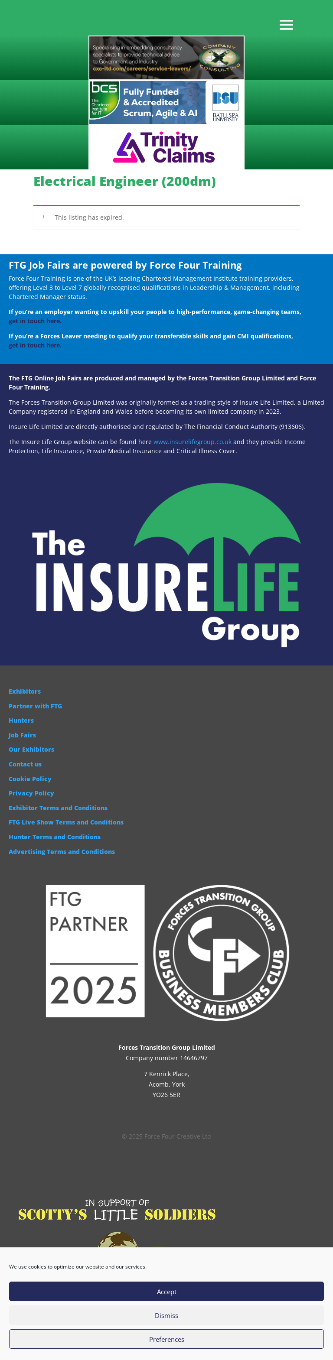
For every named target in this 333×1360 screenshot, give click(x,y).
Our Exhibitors (31, 749)
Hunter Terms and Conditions (55, 837)
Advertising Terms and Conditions (62, 851)
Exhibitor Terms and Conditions (58, 808)
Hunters (21, 720)
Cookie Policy (30, 779)
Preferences (166, 1339)
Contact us (25, 764)
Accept (166, 1291)
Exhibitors (25, 691)
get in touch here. (35, 321)
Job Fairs (22, 735)
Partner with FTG (35, 706)
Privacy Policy (31, 793)
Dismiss (166, 1315)
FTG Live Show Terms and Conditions (66, 822)
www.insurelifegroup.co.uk (192, 442)
